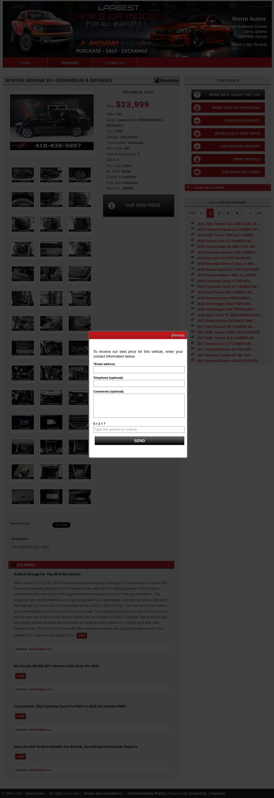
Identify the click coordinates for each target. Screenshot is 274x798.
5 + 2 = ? (99, 423)
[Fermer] (178, 335)
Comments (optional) (108, 391)
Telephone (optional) (108, 377)
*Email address (104, 364)
